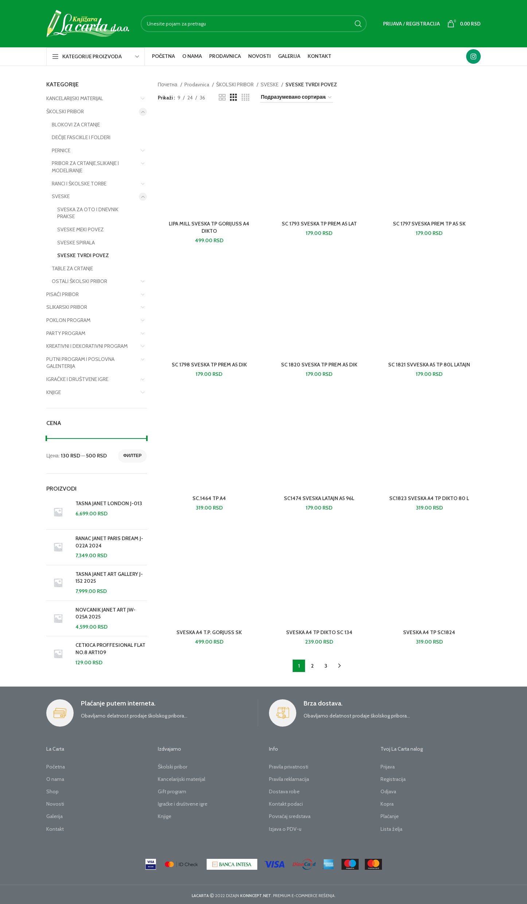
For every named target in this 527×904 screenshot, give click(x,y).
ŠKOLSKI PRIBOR (65, 111)
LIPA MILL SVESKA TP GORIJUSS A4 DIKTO (209, 227)
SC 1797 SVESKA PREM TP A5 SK (429, 223)
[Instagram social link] (473, 56)
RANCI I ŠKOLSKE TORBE (79, 183)
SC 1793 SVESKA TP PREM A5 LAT (319, 223)
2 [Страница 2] (312, 664)
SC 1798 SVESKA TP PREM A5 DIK (209, 363)
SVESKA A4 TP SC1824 (429, 630)
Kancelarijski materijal (181, 777)
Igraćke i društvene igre (182, 802)
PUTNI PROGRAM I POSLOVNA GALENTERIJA (80, 363)
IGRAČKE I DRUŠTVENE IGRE (77, 379)
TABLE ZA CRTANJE (72, 268)
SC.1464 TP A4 (209, 497)
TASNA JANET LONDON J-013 (108, 503)
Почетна (168, 84)
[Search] (254, 23)
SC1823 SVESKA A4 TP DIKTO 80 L (429, 497)
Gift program (172, 789)
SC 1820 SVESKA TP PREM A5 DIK (319, 363)
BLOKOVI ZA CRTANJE (76, 124)
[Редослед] (296, 97)
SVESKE (61, 196)
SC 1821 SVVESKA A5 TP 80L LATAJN (429, 363)
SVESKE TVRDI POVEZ (83, 255)
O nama (55, 777)
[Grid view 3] (233, 97)
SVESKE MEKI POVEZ (80, 229)
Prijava (387, 765)
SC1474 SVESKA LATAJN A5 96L (319, 497)
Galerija (54, 814)
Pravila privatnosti (288, 765)
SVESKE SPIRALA (76, 242)
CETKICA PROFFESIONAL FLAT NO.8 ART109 (110, 649)
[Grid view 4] (245, 97)
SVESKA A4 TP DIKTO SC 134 (319, 630)
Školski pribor (172, 765)
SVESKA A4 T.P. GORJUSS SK (209, 630)
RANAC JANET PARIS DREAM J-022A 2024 (109, 542)
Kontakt (55, 827)
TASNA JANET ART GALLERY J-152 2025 (109, 578)
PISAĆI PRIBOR (62, 294)
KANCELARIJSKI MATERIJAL (74, 98)
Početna (55, 765)
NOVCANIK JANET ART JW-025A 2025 (105, 613)
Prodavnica (197, 84)
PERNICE (61, 150)
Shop (52, 789)
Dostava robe (284, 789)
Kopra (387, 802)
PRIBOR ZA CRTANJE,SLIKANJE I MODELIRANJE (85, 167)
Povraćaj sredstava (290, 814)
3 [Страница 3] (325, 664)
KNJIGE (53, 392)
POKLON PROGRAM (68, 320)
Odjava (388, 789)
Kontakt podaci (286, 802)
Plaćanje (389, 814)
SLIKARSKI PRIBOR (66, 307)
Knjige (164, 814)
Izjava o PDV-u (285, 827)
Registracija (393, 777)
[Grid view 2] (222, 97)
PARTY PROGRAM (65, 333)
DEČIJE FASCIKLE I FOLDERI (81, 137)
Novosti (55, 802)
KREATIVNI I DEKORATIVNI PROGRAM (87, 346)
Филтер (132, 455)
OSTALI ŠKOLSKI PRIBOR (79, 281)
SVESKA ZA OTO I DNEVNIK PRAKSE (87, 213)
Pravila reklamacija (289, 777)
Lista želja (391, 827)
